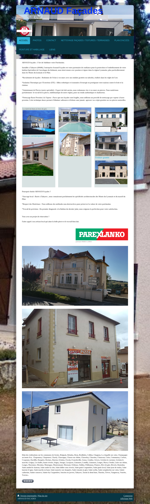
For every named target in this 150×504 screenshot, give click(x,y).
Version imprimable (27, 496)
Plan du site (43, 496)
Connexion (128, 496)
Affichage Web (126, 498)
